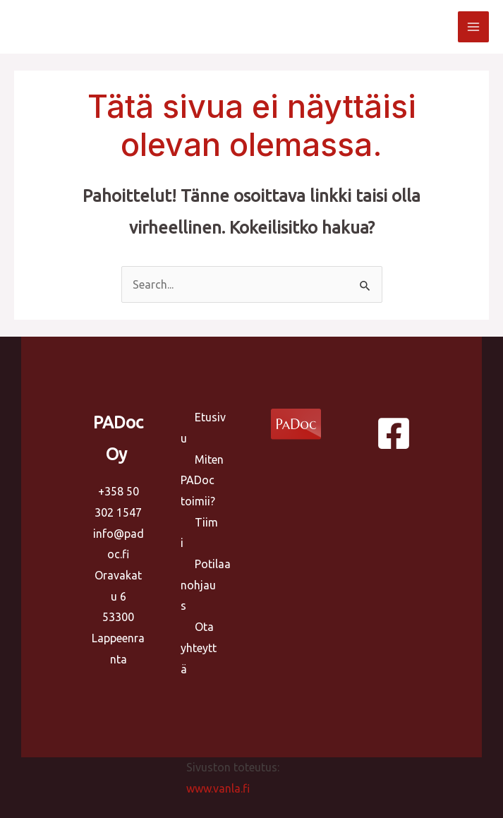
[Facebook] (393, 433)
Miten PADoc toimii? (202, 480)
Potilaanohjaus (206, 585)
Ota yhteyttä (199, 647)
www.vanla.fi (218, 788)
